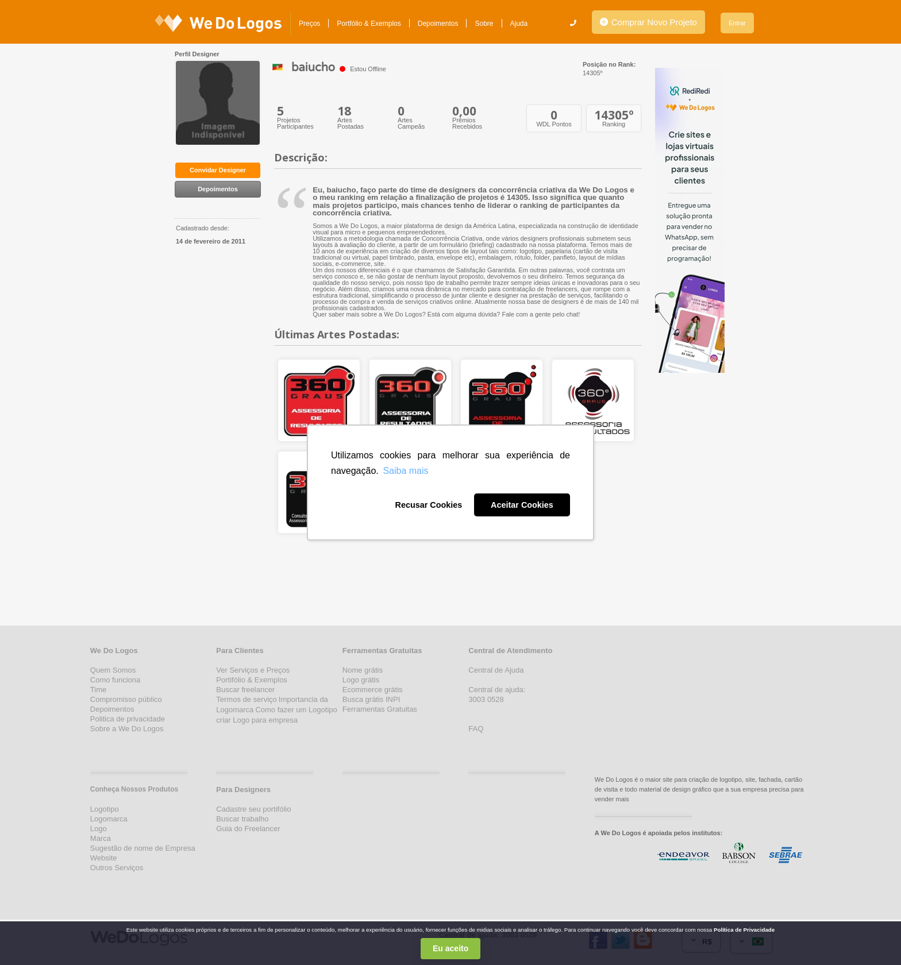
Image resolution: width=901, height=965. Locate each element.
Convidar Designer (218, 170)
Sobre (484, 24)
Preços (309, 24)
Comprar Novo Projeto (648, 22)
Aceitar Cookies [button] (522, 504)
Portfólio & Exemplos (369, 24)
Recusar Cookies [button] (428, 504)
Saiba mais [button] (405, 471)
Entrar (737, 23)
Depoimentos (438, 24)
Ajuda (519, 24)
